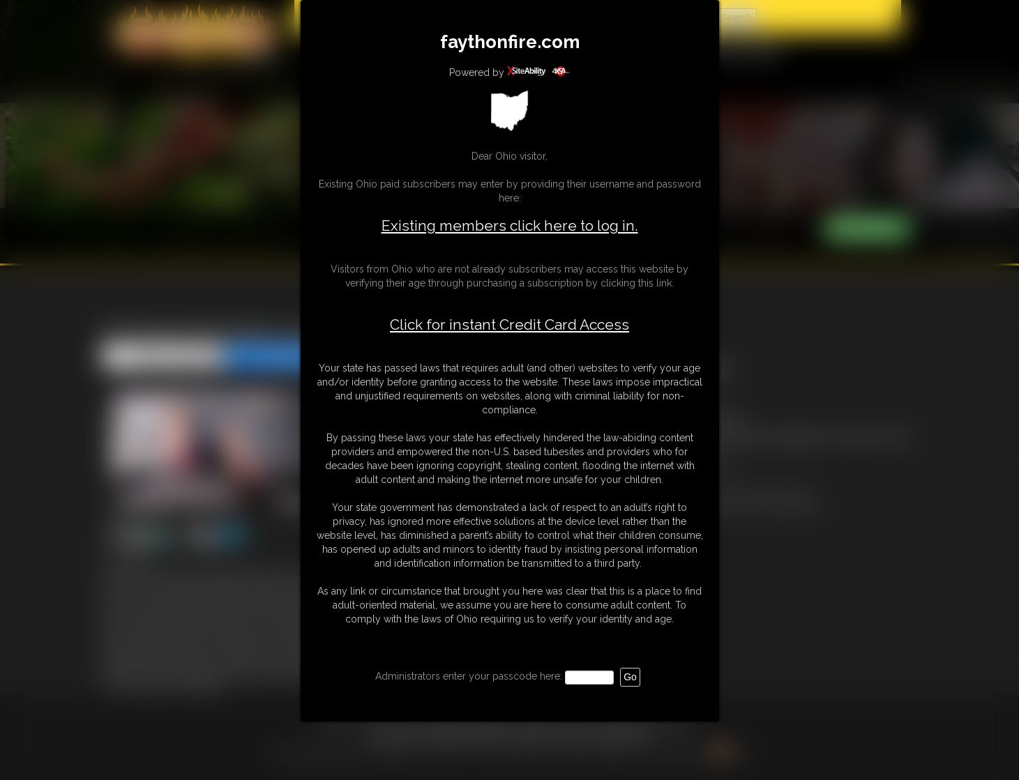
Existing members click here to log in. (510, 225)
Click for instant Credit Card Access (509, 325)
